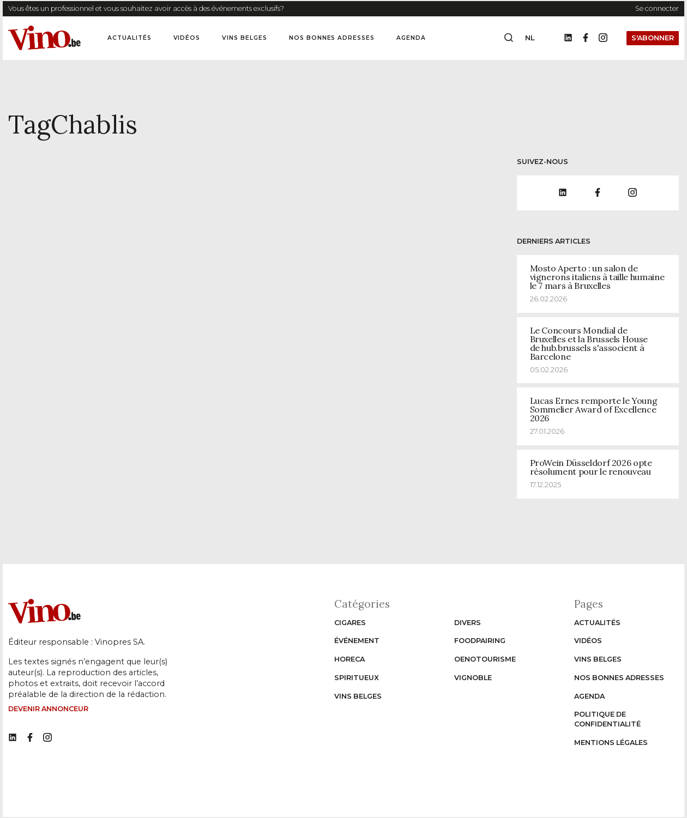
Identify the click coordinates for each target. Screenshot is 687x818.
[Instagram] (603, 38)
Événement (356, 641)
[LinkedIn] (568, 38)
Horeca (349, 659)
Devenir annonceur (48, 709)
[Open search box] (508, 38)
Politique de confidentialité (607, 719)
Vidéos (187, 37)
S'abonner (652, 38)
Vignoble (473, 678)
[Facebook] (585, 38)
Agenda (411, 37)
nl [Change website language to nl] (529, 38)
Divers (467, 623)
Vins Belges (244, 37)
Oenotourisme (485, 659)
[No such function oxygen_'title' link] (12, 738)
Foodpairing (479, 641)
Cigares (350, 623)
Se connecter (657, 8)
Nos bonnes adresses (332, 37)
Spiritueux (356, 678)
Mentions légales (611, 742)
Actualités (129, 37)
